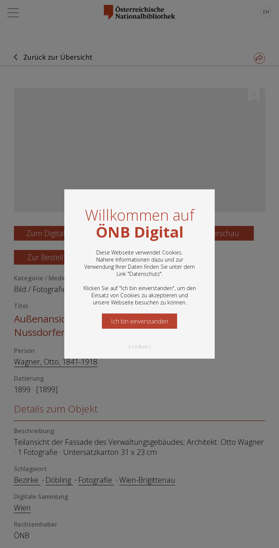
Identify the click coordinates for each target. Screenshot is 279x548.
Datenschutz (144, 273)
